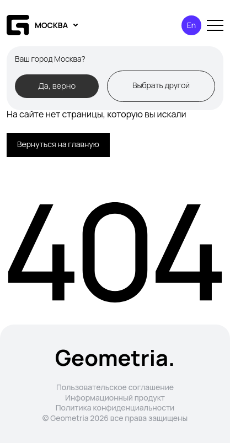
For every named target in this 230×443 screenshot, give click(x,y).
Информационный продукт (115, 397)
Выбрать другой (161, 85)
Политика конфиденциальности (115, 407)
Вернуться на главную (58, 144)
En (191, 25)
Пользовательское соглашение (115, 387)
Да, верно (57, 85)
